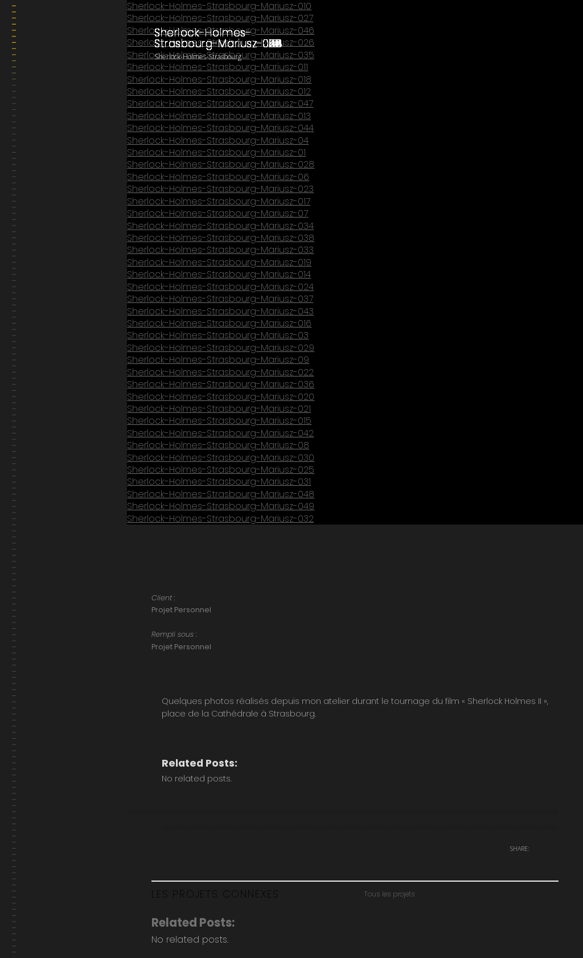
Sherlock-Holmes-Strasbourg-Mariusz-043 (220, 311)
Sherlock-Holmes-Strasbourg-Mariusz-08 (218, 445)
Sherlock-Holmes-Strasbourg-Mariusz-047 (220, 103)
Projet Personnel (181, 610)
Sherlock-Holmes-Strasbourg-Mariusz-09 (218, 359)
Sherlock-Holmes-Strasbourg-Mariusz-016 (219, 323)
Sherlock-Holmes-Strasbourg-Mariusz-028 (220, 164)
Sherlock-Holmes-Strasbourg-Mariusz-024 (220, 286)
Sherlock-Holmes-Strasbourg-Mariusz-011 (217, 66)
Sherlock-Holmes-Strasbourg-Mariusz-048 (220, 494)
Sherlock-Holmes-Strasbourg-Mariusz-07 (217, 213)
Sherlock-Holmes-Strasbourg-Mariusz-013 (219, 115)
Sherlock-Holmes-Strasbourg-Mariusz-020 (220, 396)
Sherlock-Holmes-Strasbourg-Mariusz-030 (220, 457)
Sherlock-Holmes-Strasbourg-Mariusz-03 (218, 335)
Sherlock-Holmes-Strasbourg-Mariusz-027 (220, 17)
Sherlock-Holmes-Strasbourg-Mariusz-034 (220, 225)
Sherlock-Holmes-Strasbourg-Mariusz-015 (219, 420)
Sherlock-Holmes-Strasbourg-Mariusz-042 (220, 433)
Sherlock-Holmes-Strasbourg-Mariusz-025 (220, 469)
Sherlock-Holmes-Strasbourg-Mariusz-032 (220, 518)
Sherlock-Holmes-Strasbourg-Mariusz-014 (219, 274)
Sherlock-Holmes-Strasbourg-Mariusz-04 (218, 140)
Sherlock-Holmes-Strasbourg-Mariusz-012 (219, 91)
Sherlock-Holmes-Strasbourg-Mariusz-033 (220, 249)
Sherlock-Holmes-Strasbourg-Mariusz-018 (219, 79)
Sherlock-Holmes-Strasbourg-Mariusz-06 (218, 176)
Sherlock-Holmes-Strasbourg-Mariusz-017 (218, 201)
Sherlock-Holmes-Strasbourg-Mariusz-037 (220, 298)
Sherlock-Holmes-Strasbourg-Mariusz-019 (219, 262)
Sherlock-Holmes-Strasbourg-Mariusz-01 (216, 152)
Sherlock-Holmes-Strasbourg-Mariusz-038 (220, 237)
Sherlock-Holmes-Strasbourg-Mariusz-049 (220, 506)
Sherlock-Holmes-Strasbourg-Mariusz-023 (220, 188)
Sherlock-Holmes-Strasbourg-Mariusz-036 (220, 384)
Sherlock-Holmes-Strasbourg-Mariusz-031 (219, 481)
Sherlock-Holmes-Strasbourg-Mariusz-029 (220, 347)
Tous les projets (389, 894)
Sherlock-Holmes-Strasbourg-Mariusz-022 (220, 372)
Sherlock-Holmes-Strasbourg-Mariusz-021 (219, 408)
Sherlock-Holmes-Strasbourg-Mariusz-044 (220, 127)
